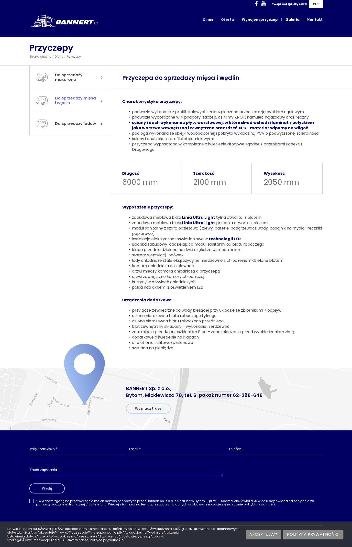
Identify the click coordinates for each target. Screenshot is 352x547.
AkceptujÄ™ (263, 534)
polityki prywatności (259, 504)
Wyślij (47, 488)
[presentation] (275, 473)
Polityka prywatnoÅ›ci (313, 534)
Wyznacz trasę (148, 408)
